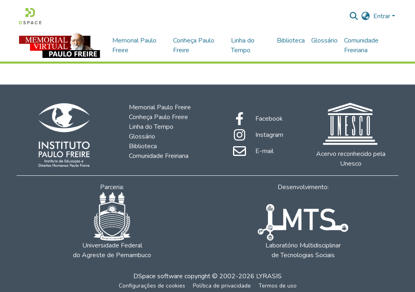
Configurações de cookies (152, 286)
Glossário (324, 40)
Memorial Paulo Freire (134, 45)
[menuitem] (366, 16)
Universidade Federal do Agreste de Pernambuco (112, 226)
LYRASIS (269, 276)
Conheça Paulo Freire (193, 45)
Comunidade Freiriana (361, 45)
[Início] (30, 16)
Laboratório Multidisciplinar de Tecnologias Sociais (303, 232)
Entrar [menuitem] (381, 16)
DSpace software (158, 276)
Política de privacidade (222, 286)
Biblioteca (291, 40)
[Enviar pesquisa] (354, 16)
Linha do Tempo (243, 45)
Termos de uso (278, 286)
